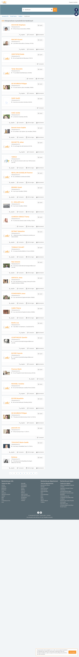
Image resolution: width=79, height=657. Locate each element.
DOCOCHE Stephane (23, 25)
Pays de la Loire (64, 641)
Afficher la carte (62, 41)
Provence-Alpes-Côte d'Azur (66, 642)
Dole (3, 636)
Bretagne (62, 631)
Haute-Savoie (44, 627)
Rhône (42, 636)
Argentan (4, 624)
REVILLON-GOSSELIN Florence (23, 221)
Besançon (4, 625)
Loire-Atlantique (44, 631)
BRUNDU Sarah (21, 239)
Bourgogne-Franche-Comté (66, 630)
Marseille (23, 620)
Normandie (63, 639)
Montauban (24, 622)
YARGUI (19, 200)
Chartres (4, 630)
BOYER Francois (21, 454)
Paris (42, 635)
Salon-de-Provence (25, 633)
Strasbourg (24, 634)
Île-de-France (63, 644)
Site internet (40, 39)
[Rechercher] (55, 10)
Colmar (3, 633)
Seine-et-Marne (44, 638)
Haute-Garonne (44, 625)
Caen (3, 628)
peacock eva (20, 552)
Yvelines (43, 639)
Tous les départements (47, 621)
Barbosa (19, 591)
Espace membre (73, 2)
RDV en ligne (40, 98)
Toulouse (23, 636)
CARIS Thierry (21, 396)
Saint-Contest (24, 631)
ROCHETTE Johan (22, 181)
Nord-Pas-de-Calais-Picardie (67, 638)
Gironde (42, 624)
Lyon (3, 639)
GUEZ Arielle (20, 142)
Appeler (22, 39)
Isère (42, 630)
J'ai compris (72, 652)
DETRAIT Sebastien (23, 298)
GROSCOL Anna (21, 357)
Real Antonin (20, 337)
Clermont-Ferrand (6, 631)
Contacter (30, 39)
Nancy (22, 625)
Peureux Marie (21, 474)
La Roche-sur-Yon (6, 638)
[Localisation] (37, 10)
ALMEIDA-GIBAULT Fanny (25, 278)
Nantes (23, 627)
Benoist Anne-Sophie (23, 161)
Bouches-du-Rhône (45, 622)
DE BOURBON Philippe (24, 103)
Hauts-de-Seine (44, 628)
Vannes (23, 637)
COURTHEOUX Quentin (24, 435)
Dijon (3, 635)
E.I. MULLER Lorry (22, 259)
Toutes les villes (6, 621)
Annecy (3, 622)
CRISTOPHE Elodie (22, 64)
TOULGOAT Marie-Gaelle (24, 571)
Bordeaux (4, 627)
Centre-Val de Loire (64, 633)
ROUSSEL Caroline (22, 493)
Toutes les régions (65, 621)
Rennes (23, 630)
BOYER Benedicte (22, 513)
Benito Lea (20, 415)
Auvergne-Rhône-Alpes (65, 628)
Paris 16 (23, 628)
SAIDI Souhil (20, 122)
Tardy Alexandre (21, 83)
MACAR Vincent (21, 44)
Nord (42, 633)
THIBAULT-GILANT (22, 317)
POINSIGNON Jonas (23, 376)
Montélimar (24, 623)
